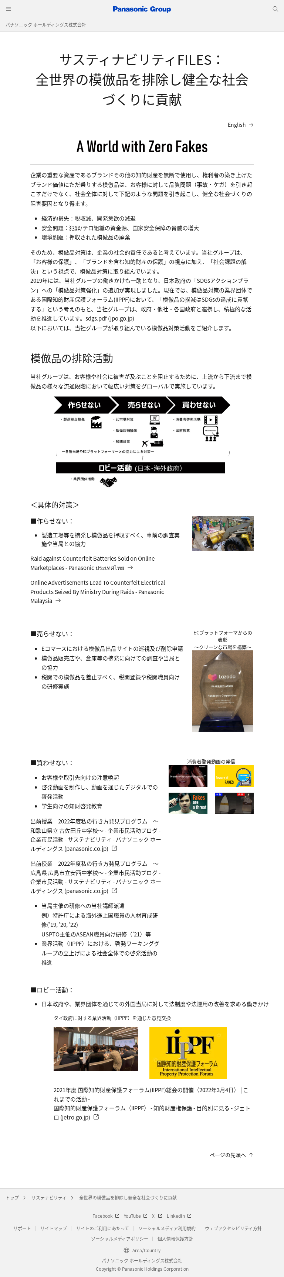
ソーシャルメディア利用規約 (167, 1228)
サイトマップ (53, 1228)
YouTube (136, 1216)
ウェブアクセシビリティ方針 (233, 1228)
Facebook (105, 1216)
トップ (12, 1197)
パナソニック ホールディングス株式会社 (46, 24)
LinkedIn (179, 1216)
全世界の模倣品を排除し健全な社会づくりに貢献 (128, 1197)
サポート (22, 1228)
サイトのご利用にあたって (102, 1228)
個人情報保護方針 (175, 1238)
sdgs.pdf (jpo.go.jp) (109, 318)
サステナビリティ (49, 1197)
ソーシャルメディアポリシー (119, 1238)
